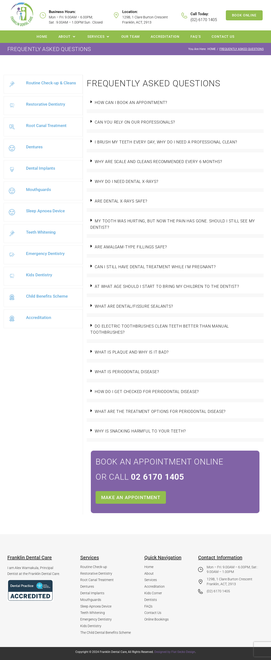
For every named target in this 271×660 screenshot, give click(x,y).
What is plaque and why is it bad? (131, 352)
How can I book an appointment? (131, 102)
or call (157, 479)
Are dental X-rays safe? (121, 201)
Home (211, 49)
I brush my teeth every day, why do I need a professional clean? (166, 142)
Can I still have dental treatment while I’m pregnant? (155, 267)
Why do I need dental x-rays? (126, 181)
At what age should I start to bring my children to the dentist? (167, 286)
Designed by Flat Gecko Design (174, 652)
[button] (67, 36)
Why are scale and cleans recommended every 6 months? (158, 161)
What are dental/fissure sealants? (134, 306)
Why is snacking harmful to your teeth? (140, 431)
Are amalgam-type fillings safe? (131, 247)
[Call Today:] (184, 15)
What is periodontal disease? (127, 371)
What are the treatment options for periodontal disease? (160, 411)
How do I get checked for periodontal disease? (147, 391)
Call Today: (199, 14)
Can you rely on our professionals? (135, 122)
